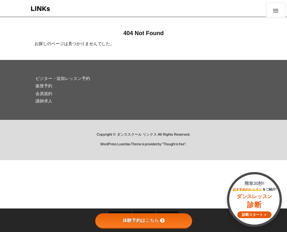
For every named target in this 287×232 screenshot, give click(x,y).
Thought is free (174, 144)
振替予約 (44, 85)
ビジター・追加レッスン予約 (63, 78)
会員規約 (44, 93)
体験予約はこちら (144, 220)
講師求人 (44, 101)
